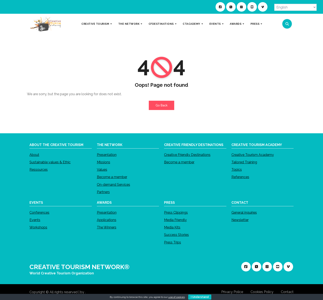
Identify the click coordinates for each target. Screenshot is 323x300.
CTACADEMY (192, 23)
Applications (106, 220)
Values (102, 170)
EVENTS (215, 23)
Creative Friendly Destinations (187, 155)
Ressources (38, 170)
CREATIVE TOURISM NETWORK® (79, 267)
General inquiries (244, 213)
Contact (287, 292)
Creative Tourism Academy (252, 155)
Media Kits (172, 227)
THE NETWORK (129, 23)
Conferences (39, 213)
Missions (103, 162)
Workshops (38, 227)
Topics (236, 170)
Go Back (161, 105)
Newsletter (240, 220)
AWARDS (236, 23)
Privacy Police (232, 292)
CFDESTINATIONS (162, 23)
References (240, 177)
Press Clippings (176, 213)
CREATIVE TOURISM (95, 23)
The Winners (106, 227)
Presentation (107, 155)
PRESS (255, 23)
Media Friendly (175, 220)
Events (34, 220)
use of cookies (176, 297)
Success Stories (176, 235)
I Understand (200, 297)
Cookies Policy (262, 292)
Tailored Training (244, 162)
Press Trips (172, 242)
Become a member (112, 177)
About (34, 155)
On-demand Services (113, 185)
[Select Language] (295, 7)
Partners (103, 192)
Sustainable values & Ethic (50, 162)
